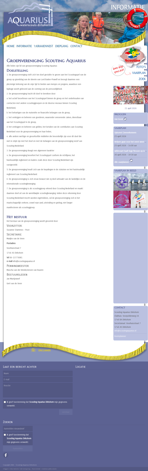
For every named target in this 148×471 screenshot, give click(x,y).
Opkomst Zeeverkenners (125, 132)
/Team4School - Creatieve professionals (44, 469)
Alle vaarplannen (123, 160)
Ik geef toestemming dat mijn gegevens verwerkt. (37, 404)
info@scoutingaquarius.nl (125, 331)
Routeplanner (120, 336)
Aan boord (118, 119)
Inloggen (6, 469)
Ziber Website (14, 469)
